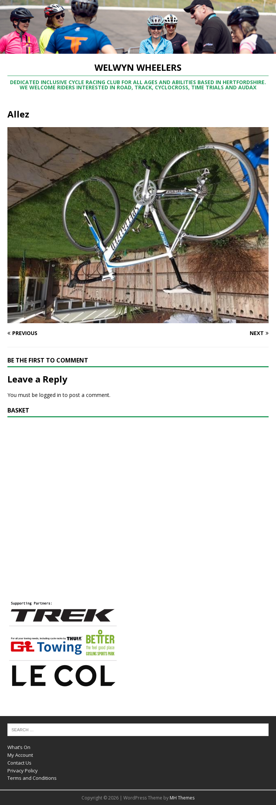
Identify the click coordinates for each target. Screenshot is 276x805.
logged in (50, 394)
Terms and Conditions (32, 778)
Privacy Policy (22, 770)
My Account (20, 755)
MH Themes (182, 798)
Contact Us (19, 762)
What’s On (18, 747)
